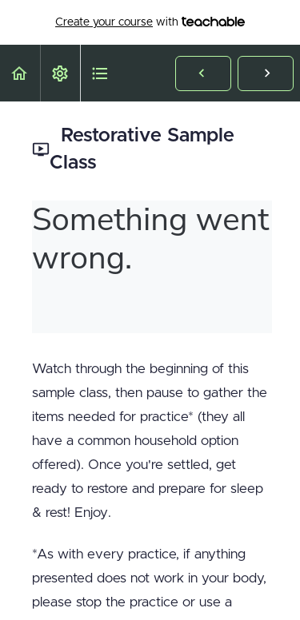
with (150, 22)
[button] (20, 73)
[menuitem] (60, 73)
